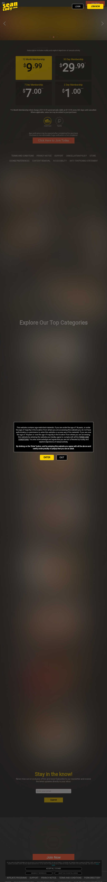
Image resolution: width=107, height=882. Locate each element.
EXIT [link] (62, 457)
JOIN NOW (95, 6)
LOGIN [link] (77, 6)
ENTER (47, 457)
